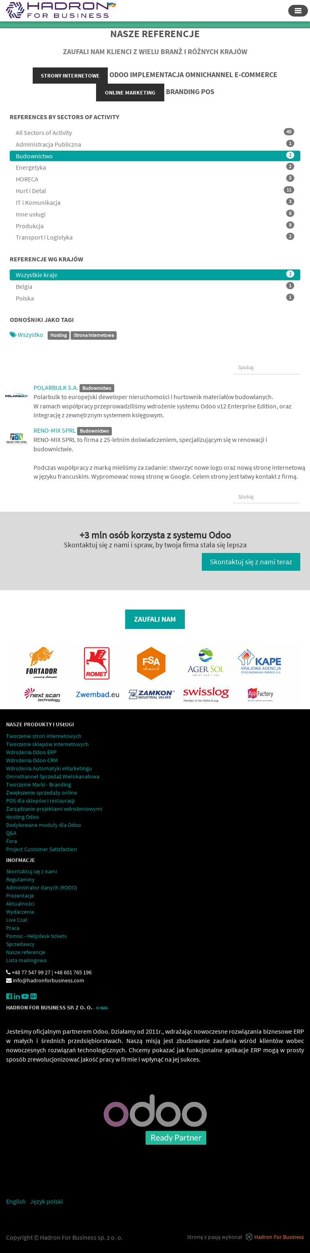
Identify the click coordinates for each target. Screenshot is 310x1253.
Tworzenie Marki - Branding (38, 784)
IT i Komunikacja (155, 202)
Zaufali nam (155, 619)
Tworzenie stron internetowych (44, 736)
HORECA (155, 178)
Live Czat (16, 919)
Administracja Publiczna (155, 144)
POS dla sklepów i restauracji (40, 800)
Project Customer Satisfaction (41, 849)
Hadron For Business (279, 1236)
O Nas (102, 1008)
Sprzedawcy (20, 944)
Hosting (58, 335)
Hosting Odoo (22, 816)
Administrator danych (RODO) (41, 887)
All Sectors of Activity (155, 132)
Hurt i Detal (155, 190)
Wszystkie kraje (155, 274)
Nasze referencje (25, 952)
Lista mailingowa (26, 960)
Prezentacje (20, 895)
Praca (12, 927)
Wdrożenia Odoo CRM (32, 760)
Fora (11, 841)
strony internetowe (70, 75)
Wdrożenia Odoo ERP (31, 752)
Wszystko (27, 334)
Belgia (155, 286)
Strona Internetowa (94, 335)
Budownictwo (155, 155)
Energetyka (155, 167)
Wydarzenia (20, 911)
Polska (155, 298)
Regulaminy (20, 879)
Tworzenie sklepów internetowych (47, 744)
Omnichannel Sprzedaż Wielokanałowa (52, 776)
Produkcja (155, 225)
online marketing (130, 92)
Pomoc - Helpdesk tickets (36, 936)
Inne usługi (155, 214)
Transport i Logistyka (155, 237)
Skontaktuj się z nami (31, 871)
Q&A (11, 833)
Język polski (46, 1201)
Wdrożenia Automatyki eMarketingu (49, 768)
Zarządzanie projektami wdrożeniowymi (54, 808)
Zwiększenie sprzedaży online (41, 792)
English (16, 1201)
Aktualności (20, 903)
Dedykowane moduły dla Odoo (43, 824)
